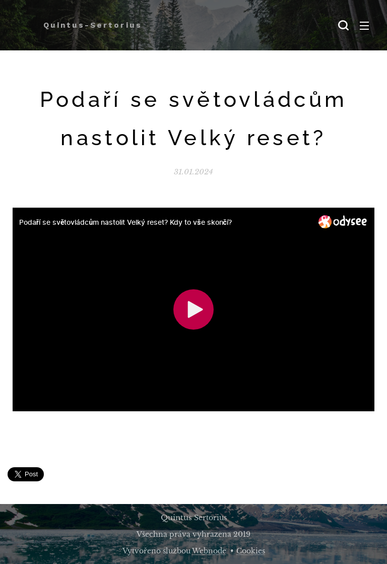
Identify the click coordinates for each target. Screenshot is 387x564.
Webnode (209, 550)
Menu (364, 25)
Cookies (250, 550)
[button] (343, 25)
